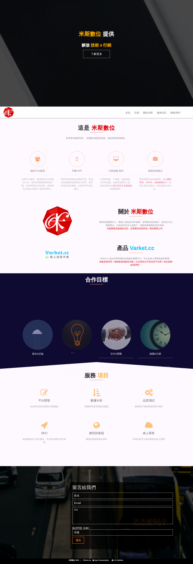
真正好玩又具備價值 (122, 186)
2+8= (86, 528)
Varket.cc (142, 248)
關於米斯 (148, 112)
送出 (78, 540)
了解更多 (96, 53)
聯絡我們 (175, 112)
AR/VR (149, 182)
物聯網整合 (160, 182)
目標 (136, 112)
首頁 (128, 113)
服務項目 (161, 112)
